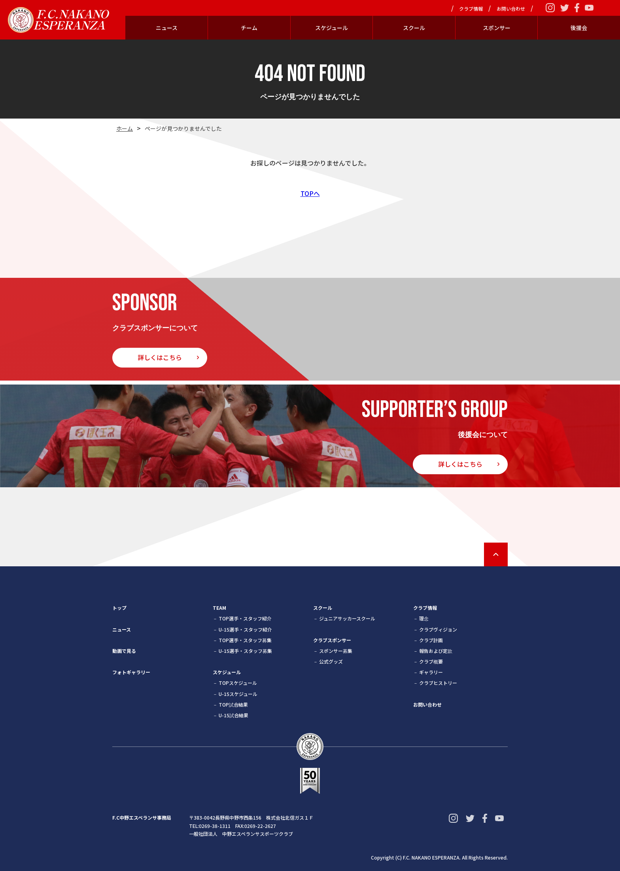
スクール (414, 28)
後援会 (579, 28)
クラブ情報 (471, 8)
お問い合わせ (511, 8)
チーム (249, 28)
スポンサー (496, 28)
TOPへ (310, 193)
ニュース (167, 28)
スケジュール (331, 28)
